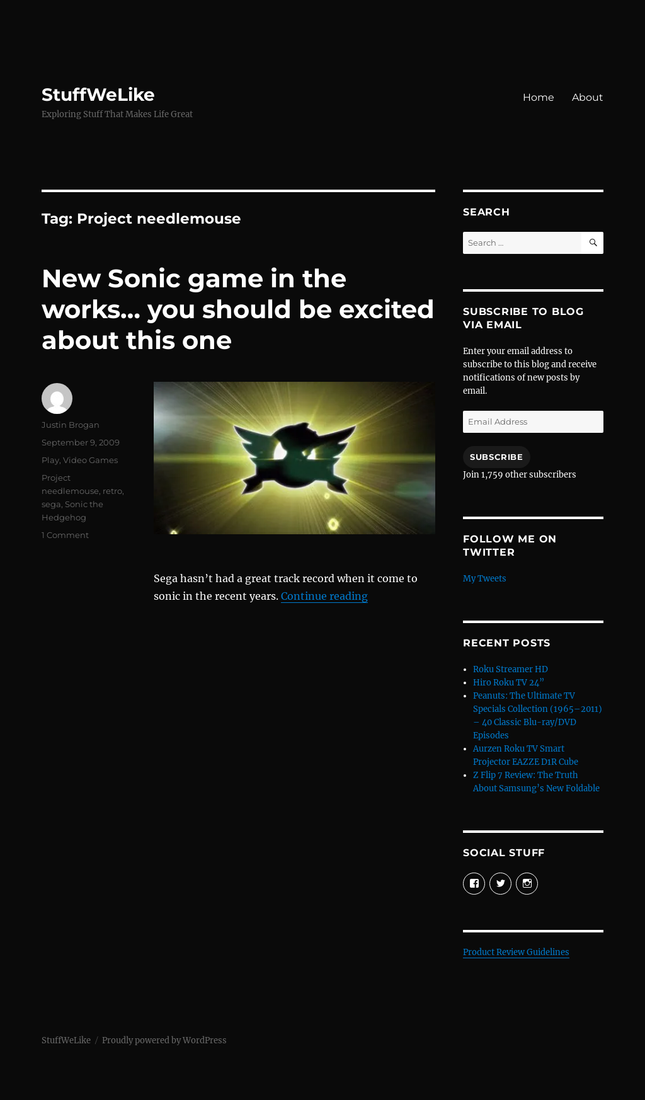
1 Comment (65, 535)
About (587, 97)
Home (538, 97)
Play (50, 460)
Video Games (90, 460)
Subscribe (496, 457)
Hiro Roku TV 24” (508, 682)
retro (112, 491)
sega (51, 504)
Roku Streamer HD (510, 669)
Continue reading (324, 596)
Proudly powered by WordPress (164, 1040)
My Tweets (484, 578)
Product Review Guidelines (516, 952)
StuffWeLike (98, 94)
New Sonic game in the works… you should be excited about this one (238, 309)
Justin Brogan (71, 425)
